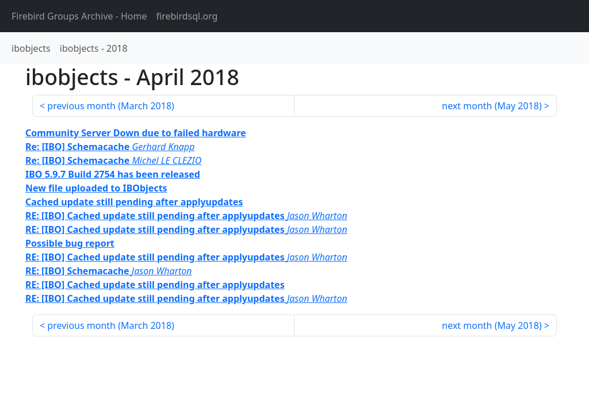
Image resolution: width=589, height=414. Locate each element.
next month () (491, 105)
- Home (79, 16)
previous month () (110, 105)
